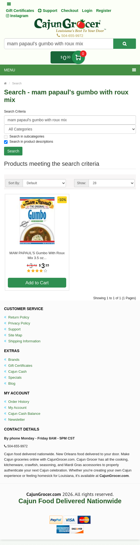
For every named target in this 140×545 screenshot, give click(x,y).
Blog (9, 383)
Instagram (17, 16)
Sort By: (14, 183)
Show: (81, 183)
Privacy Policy (17, 323)
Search (17, 83)
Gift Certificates (20, 10)
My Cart (78, 57)
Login (87, 10)
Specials (13, 377)
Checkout (69, 10)
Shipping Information (22, 341)
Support (12, 329)
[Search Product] (124, 44)
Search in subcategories (24, 137)
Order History (16, 402)
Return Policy (16, 317)
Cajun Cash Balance (22, 414)
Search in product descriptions (28, 142)
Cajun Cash (15, 371)
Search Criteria (15, 111)
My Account (15, 408)
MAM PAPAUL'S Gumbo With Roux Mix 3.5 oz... (37, 255)
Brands (11, 360)
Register (103, 10)
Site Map (13, 335)
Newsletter (14, 419)
